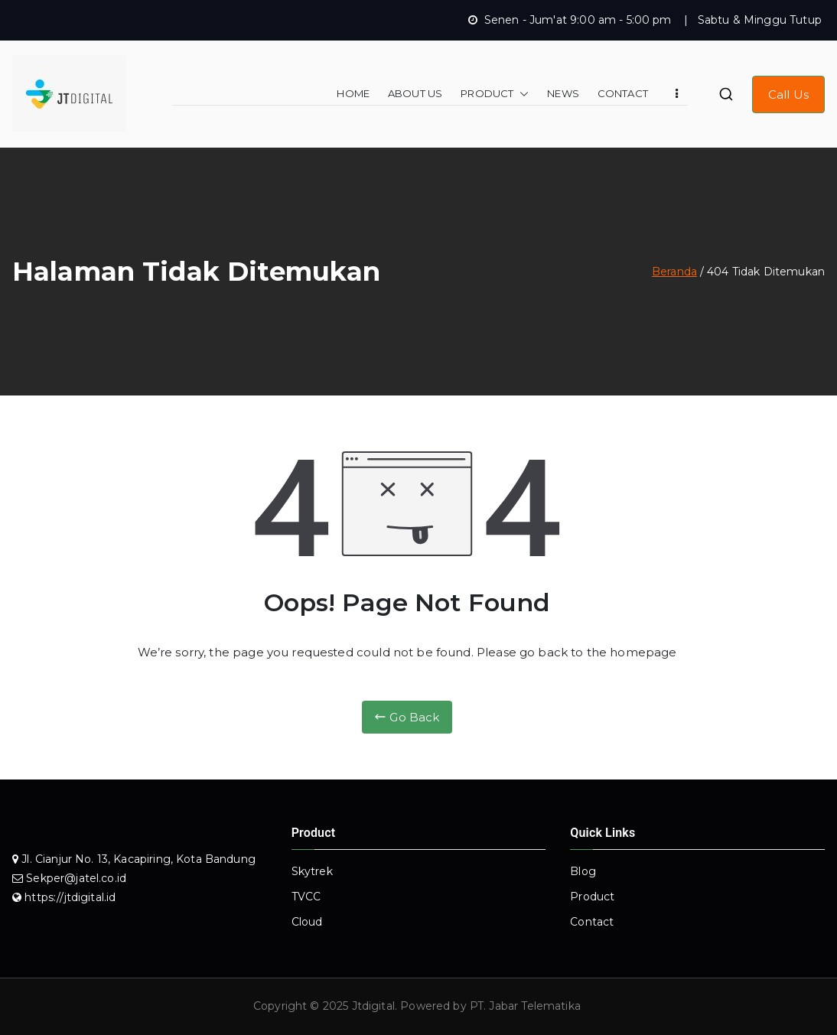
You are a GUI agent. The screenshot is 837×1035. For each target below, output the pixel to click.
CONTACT (623, 93)
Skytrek (312, 871)
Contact (592, 922)
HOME (353, 93)
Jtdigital (373, 1006)
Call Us (788, 94)
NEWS (563, 93)
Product (592, 896)
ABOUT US (415, 93)
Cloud (307, 922)
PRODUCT (495, 94)
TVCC (306, 896)
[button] (521, 94)
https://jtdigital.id (70, 897)
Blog (583, 871)
